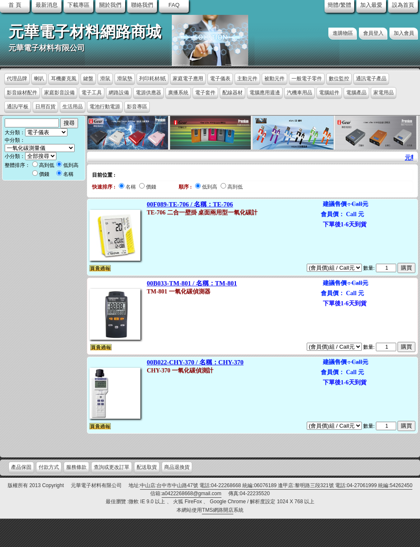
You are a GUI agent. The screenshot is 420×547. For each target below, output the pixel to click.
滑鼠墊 (124, 79)
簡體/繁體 (339, 5)
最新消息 (47, 5)
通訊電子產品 (371, 79)
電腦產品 (356, 93)
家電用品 (383, 93)
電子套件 (205, 93)
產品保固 (21, 467)
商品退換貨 (177, 467)
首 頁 (14, 5)
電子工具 (91, 93)
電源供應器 (148, 93)
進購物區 (343, 33)
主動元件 (247, 79)
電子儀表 (220, 79)
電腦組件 (329, 93)
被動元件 (274, 79)
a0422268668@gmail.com (191, 493)
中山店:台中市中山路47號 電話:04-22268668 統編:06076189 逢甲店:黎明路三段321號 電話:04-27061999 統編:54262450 (276, 485)
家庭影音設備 (59, 93)
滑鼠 (105, 79)
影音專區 (137, 107)
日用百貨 (45, 107)
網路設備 (119, 93)
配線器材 (232, 93)
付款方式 (49, 467)
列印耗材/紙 (152, 79)
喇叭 (39, 79)
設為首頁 (403, 5)
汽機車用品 (299, 93)
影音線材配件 (22, 93)
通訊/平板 (17, 107)
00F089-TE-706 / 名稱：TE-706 (190, 204)
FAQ (173, 5)
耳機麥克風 (63, 79)
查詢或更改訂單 (111, 467)
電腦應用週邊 (264, 93)
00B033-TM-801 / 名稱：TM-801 (192, 283)
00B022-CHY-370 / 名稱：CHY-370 (195, 362)
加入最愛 (371, 5)
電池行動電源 (105, 107)
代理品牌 (17, 79)
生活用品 (72, 107)
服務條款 (76, 467)
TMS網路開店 (217, 510)
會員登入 (373, 33)
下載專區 (78, 5)
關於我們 (110, 5)
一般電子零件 (306, 79)
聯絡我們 (142, 5)
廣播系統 (178, 93)
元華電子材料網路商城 (84, 31)
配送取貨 (147, 467)
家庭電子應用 (188, 79)
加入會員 (404, 33)
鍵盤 (88, 79)
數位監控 (339, 79)
